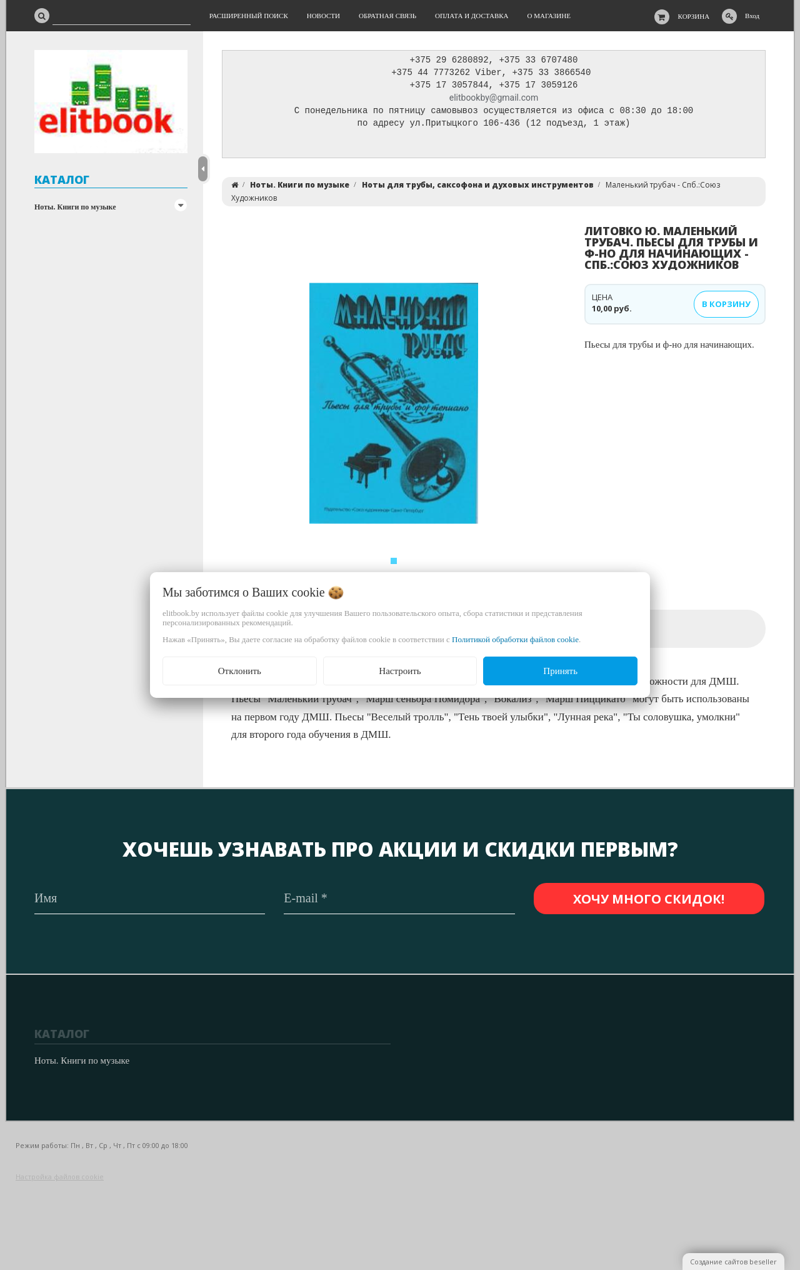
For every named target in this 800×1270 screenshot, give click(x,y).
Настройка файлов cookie (60, 1176)
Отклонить (239, 671)
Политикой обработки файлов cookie (515, 639)
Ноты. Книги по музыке (75, 207)
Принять (560, 671)
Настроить (400, 671)
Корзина (694, 16)
